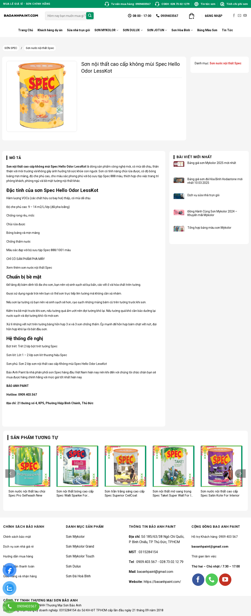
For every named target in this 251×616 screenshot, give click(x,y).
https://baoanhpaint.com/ (162, 582)
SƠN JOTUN (157, 30)
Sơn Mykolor (75, 537)
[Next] (240, 473)
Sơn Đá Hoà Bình (78, 576)
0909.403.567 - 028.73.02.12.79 (159, 562)
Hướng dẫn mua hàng (18, 556)
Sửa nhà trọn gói (78, 30)
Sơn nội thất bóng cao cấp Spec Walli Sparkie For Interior (75, 493)
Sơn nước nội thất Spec (40, 48)
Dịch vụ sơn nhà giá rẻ (18, 546)
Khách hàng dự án (50, 30)
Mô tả (15, 158)
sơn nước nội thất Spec (36, 267)
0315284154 (148, 552)
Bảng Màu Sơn (207, 30)
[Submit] (89, 15)
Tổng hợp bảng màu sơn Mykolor (209, 227)
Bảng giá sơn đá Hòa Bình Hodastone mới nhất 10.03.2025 (214, 180)
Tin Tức (227, 30)
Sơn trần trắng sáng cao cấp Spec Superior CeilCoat (125, 493)
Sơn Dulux (73, 566)
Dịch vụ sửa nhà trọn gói (203, 195)
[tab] (13, 158)
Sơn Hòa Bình (182, 30)
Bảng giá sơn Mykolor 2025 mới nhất (211, 163)
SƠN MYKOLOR (106, 30)
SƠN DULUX (132, 30)
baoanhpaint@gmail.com (155, 572)
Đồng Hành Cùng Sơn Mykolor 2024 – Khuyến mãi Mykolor (212, 213)
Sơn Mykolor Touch (80, 556)
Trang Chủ (25, 30)
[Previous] (10, 473)
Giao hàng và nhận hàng (20, 576)
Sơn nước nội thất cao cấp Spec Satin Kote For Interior (220, 493)
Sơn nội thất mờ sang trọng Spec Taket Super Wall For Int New (173, 493)
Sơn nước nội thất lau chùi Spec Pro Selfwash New (27, 493)
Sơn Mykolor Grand (80, 546)
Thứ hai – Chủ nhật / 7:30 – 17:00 (216, 566)
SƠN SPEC (10, 48)
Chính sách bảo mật (17, 537)
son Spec (55, 372)
